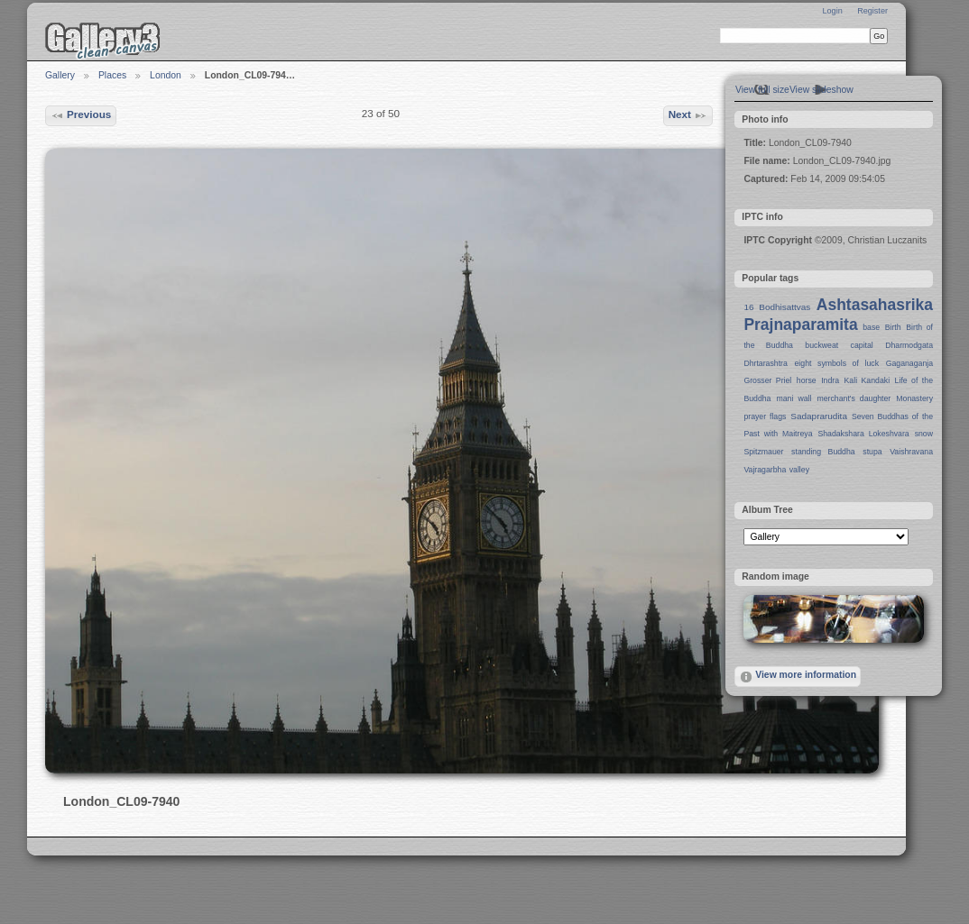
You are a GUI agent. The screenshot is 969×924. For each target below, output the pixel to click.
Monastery (914, 398)
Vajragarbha (764, 469)
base (871, 327)
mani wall (794, 398)
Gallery (60, 75)
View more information (797, 677)
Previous (81, 115)
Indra (830, 380)
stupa (872, 451)
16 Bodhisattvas (776, 307)
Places (112, 75)
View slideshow (821, 90)
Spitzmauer (763, 451)
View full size (762, 90)
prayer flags (764, 416)
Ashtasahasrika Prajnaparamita (838, 315)
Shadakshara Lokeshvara (863, 433)
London (165, 75)
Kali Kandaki (867, 380)
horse (807, 380)
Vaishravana (911, 451)
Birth (893, 327)
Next (688, 115)
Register (872, 10)
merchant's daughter (854, 398)
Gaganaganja (909, 363)
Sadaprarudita (818, 416)
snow (924, 433)
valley (799, 469)
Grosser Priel (767, 380)
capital (862, 345)
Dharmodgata (909, 345)
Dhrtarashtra (765, 363)
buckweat (821, 345)
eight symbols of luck (837, 363)
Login (832, 10)
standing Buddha (823, 451)
